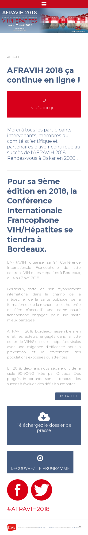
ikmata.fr (76, 527)
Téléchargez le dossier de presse (44, 423)
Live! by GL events (47, 527)
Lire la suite (68, 396)
